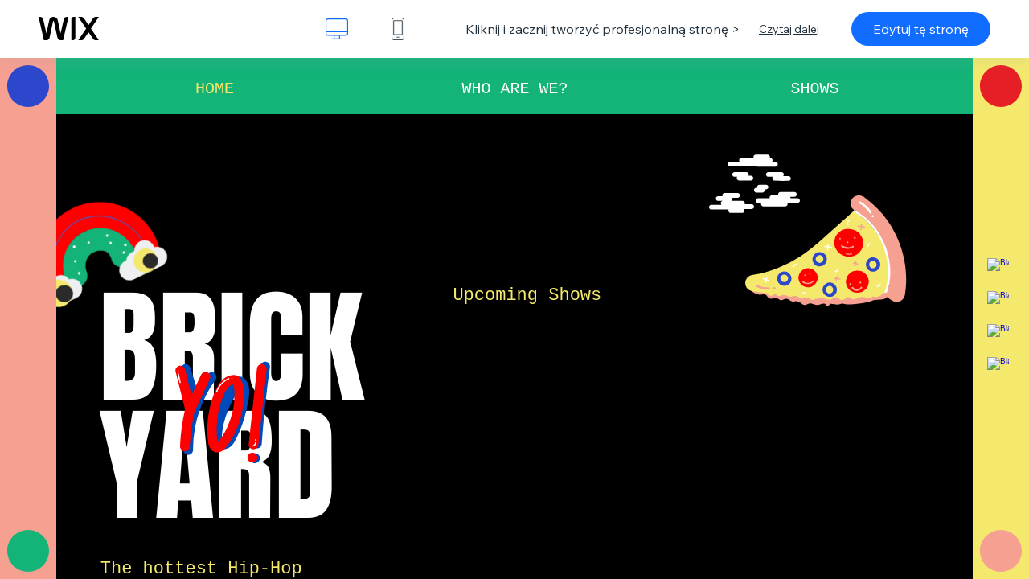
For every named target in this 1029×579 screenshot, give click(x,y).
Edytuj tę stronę (921, 29)
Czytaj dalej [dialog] (789, 29)
